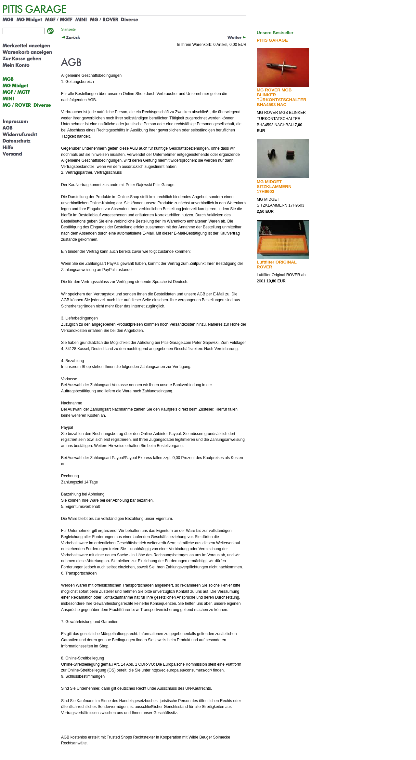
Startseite (68, 29)
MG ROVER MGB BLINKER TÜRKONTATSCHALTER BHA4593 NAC (281, 97)
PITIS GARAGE (272, 40)
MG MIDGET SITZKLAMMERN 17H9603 (274, 186)
